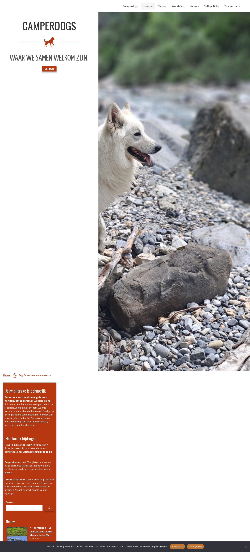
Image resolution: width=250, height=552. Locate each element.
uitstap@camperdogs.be (37, 451)
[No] (245, 546)
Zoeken (10, 502)
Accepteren (177, 546)
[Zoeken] (49, 508)
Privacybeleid (196, 546)
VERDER (49, 68)
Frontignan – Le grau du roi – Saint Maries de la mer (41, 531)
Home (6, 375)
